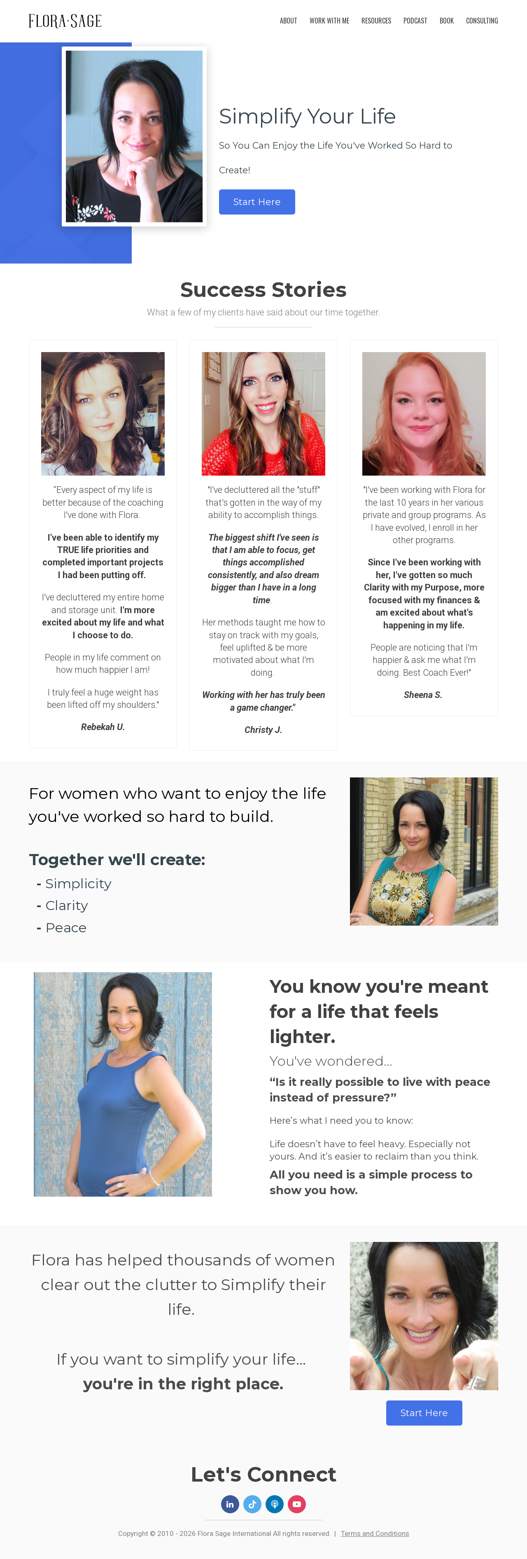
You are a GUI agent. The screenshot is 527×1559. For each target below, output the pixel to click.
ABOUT (288, 21)
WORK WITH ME (329, 21)
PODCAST (415, 21)
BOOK (447, 21)
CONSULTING (482, 21)
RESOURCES (376, 21)
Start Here (257, 202)
